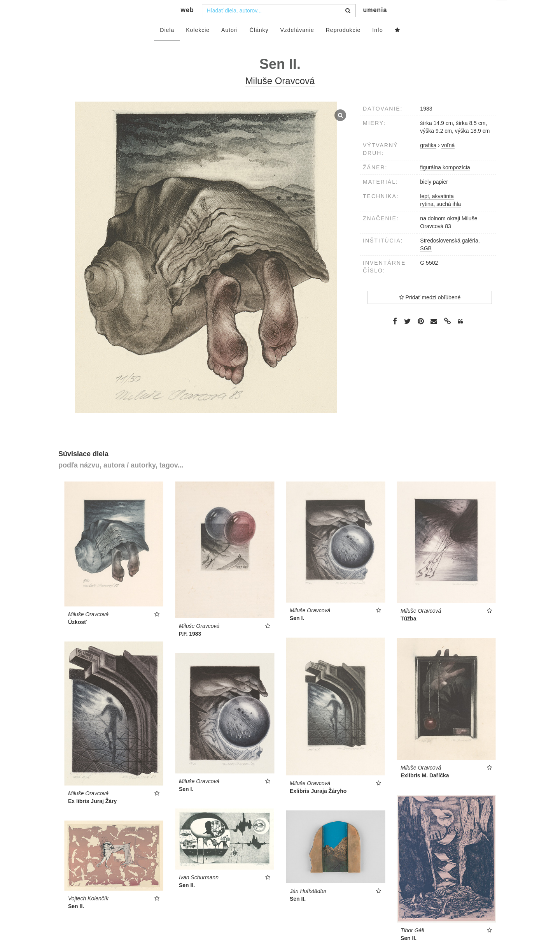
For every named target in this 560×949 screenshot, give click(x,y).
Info (377, 45)
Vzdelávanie (297, 45)
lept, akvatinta (436, 212)
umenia (375, 25)
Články (259, 45)
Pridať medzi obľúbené (430, 313)
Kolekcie (198, 45)
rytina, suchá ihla (440, 219)
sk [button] (502, 12)
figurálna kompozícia (445, 183)
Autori (229, 45)
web (187, 25)
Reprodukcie (343, 45)
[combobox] (278, 26)
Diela (167, 45)
